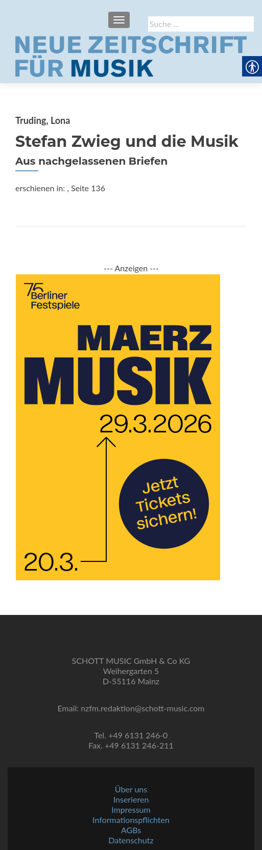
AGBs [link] (131, 830)
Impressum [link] (130, 809)
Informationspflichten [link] (131, 820)
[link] (131, 55)
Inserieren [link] (131, 799)
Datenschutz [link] (130, 840)
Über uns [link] (131, 789)
